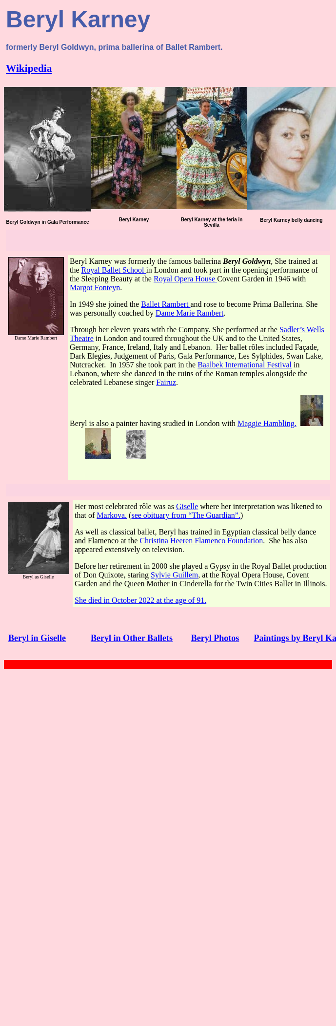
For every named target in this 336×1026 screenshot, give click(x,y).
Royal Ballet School (113, 270)
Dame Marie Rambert (190, 313)
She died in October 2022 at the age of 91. (140, 600)
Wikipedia (29, 68)
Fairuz (166, 382)
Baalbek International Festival (245, 365)
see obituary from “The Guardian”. (185, 515)
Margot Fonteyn (95, 287)
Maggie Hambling (266, 423)
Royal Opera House (185, 279)
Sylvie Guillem (174, 575)
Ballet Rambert (165, 304)
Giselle (187, 506)
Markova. (112, 515)
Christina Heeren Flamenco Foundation (201, 540)
